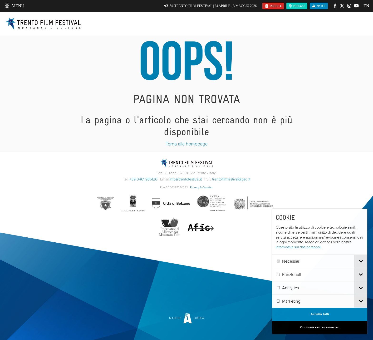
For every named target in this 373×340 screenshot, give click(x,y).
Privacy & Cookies (201, 187)
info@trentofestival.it (186, 179)
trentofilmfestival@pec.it (231, 179)
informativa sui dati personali (306, 247)
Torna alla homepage (187, 143)
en (365, 6)
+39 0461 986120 (143, 179)
